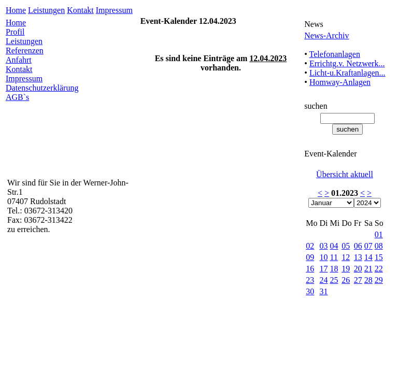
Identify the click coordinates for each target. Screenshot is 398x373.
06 (358, 245)
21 (368, 268)
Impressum (114, 10)
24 (324, 280)
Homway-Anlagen (340, 82)
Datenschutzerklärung (42, 87)
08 (379, 245)
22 (379, 268)
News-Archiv (326, 35)
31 (324, 291)
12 (346, 257)
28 (368, 280)
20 (358, 268)
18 (334, 268)
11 (334, 257)
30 (310, 291)
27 (358, 280)
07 (368, 245)
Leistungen (46, 10)
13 (358, 257)
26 (346, 280)
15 (379, 257)
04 (334, 245)
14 (368, 257)
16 (310, 268)
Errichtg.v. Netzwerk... (347, 63)
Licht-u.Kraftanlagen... (347, 72)
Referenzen (25, 50)
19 (346, 268)
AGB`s (17, 97)
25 (334, 280)
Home (16, 10)
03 (324, 245)
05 (346, 245)
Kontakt (80, 10)
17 (324, 268)
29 (379, 280)
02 (310, 245)
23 (310, 280)
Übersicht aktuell (344, 174)
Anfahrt (19, 59)
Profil (15, 31)
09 (310, 257)
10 (324, 257)
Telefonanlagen (334, 54)
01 (379, 234)
